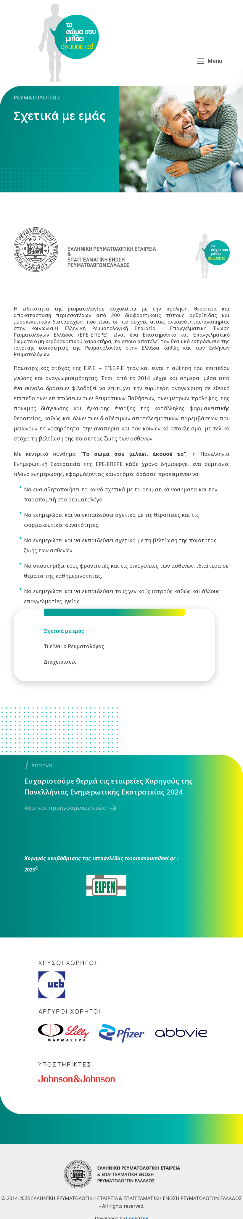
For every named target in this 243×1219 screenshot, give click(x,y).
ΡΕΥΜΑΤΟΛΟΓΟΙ (35, 97)
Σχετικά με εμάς (59, 115)
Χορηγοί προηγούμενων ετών (65, 808)
